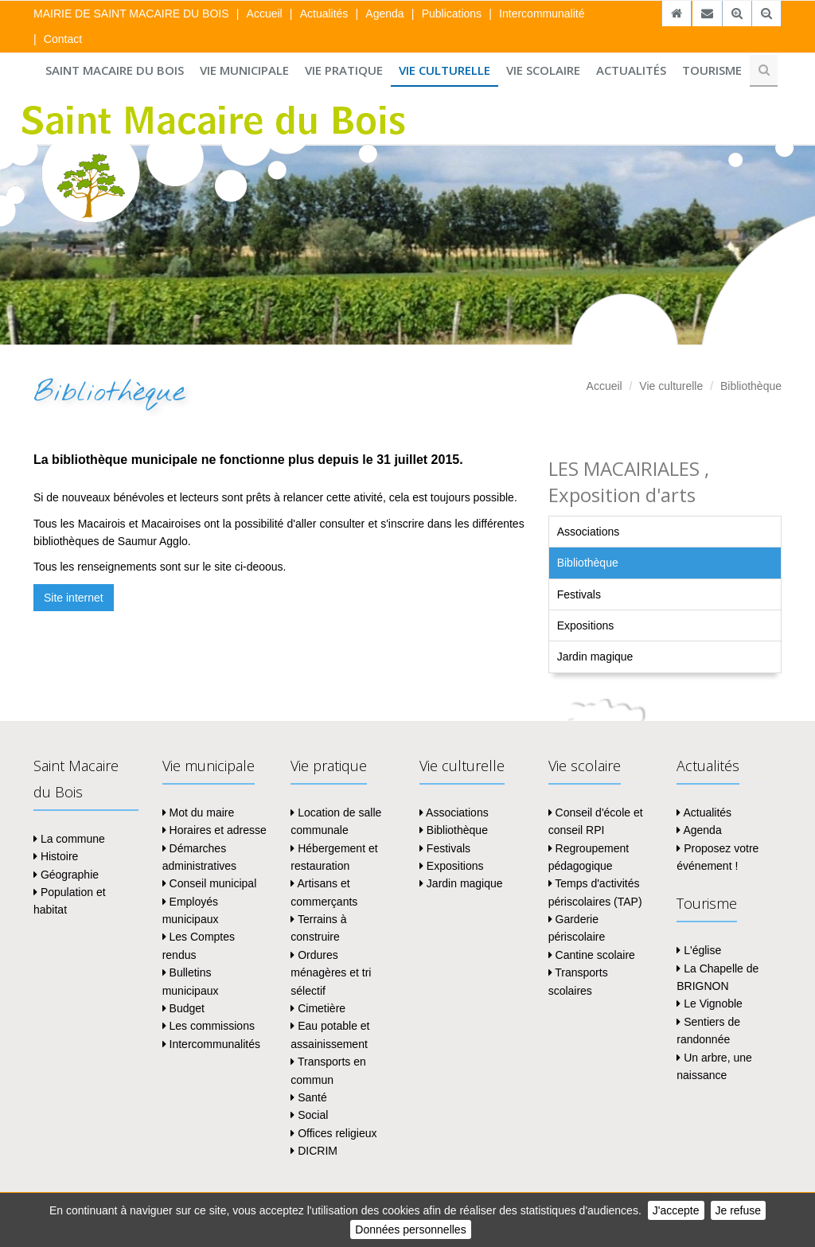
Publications (452, 13)
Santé (308, 1097)
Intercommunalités (211, 1044)
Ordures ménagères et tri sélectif (331, 973)
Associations (588, 531)
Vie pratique (344, 70)
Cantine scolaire (591, 955)
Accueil (265, 13)
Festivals (579, 594)
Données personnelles (410, 1229)
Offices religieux (333, 1133)
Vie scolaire (543, 70)
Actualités (324, 13)
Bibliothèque (751, 386)
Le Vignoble (710, 1003)
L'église (699, 950)
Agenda (384, 13)
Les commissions (208, 1025)
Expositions (585, 625)
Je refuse (739, 1210)
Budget (183, 1008)
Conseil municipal (209, 883)
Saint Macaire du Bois (114, 70)
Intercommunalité (541, 13)
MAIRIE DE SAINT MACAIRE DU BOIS (131, 13)
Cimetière (318, 1008)
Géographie (66, 874)
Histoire (55, 856)
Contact (63, 39)
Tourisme (712, 70)
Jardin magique (595, 656)
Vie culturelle (444, 70)
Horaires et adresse (214, 830)
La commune (69, 838)
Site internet (73, 597)
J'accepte (676, 1210)
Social (309, 1115)
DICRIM (314, 1150)
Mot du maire (198, 812)
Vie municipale (244, 70)
